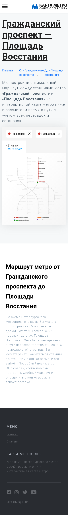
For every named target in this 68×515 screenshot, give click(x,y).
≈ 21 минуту (14, 147)
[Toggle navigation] (5, 6)
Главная (7, 70)
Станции (12, 441)
